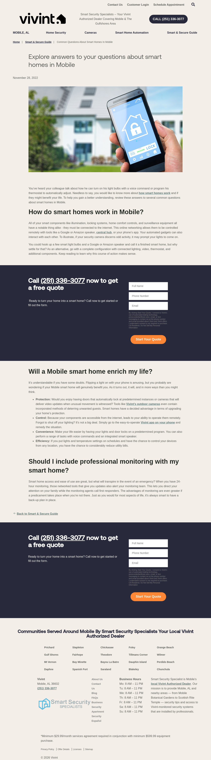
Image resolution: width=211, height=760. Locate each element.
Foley (132, 647)
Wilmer (161, 654)
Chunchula (163, 669)
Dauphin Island (138, 662)
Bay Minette (79, 662)
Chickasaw (107, 647)
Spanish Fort (80, 669)
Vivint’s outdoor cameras (143, 404)
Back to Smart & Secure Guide (35, 514)
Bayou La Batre (110, 662)
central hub (104, 232)
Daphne (48, 669)
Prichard (49, 647)
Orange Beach (165, 647)
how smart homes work (154, 193)
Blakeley (134, 669)
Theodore (106, 654)
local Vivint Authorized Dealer (171, 683)
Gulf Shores (51, 654)
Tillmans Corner (138, 654)
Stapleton (78, 647)
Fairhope (77, 654)
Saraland (106, 669)
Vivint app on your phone (158, 422)
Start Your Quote (148, 339)
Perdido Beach (165, 662)
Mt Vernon (50, 662)
